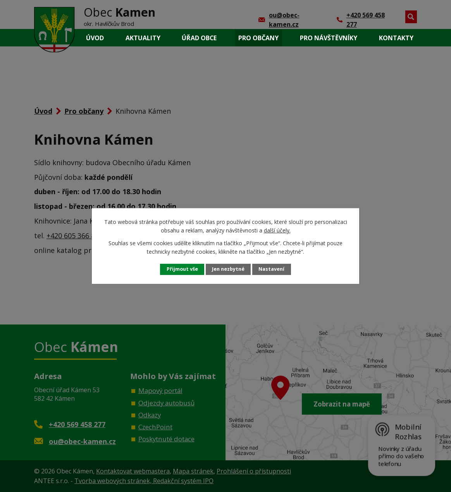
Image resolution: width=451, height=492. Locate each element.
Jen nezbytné (228, 269)
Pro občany (258, 38)
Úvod (95, 38)
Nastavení (271, 269)
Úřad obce (199, 38)
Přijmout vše (182, 269)
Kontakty (396, 38)
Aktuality (143, 38)
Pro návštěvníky (328, 38)
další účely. (277, 230)
